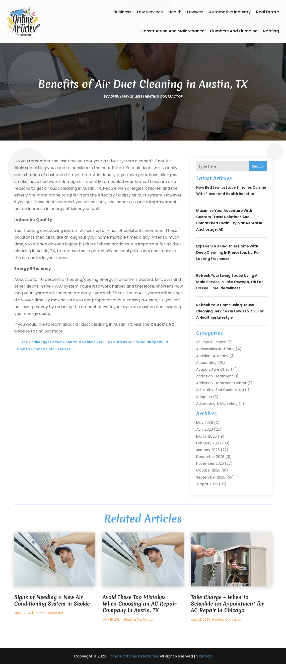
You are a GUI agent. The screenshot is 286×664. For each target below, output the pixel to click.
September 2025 (210, 477)
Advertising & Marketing (217, 403)
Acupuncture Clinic (213, 369)
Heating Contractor (164, 96)
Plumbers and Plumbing (234, 31)
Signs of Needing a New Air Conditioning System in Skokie (52, 600)
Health (175, 12)
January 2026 (208, 449)
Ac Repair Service (211, 342)
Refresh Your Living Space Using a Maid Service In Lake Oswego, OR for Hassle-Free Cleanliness (229, 282)
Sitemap (204, 656)
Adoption (204, 396)
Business (122, 12)
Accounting (206, 362)
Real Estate (267, 12)
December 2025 (210, 456)
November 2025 (210, 463)
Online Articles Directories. (135, 656)
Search (258, 166)
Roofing (271, 31)
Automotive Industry (230, 12)
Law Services (150, 12)
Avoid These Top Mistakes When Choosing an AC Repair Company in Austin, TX (139, 603)
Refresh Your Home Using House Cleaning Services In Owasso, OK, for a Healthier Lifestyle (230, 311)
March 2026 (206, 436)
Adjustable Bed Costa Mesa (220, 389)
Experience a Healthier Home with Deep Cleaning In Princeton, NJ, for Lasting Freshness (228, 252)
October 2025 (208, 470)
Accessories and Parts (215, 348)
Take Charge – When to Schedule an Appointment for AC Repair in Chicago (227, 603)
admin (113, 96)
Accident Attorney (212, 355)
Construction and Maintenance (172, 31)
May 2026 (204, 422)
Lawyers (195, 12)
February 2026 (208, 443)
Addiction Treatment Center (221, 382)
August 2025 (207, 484)
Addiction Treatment (214, 376)
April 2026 (204, 429)
